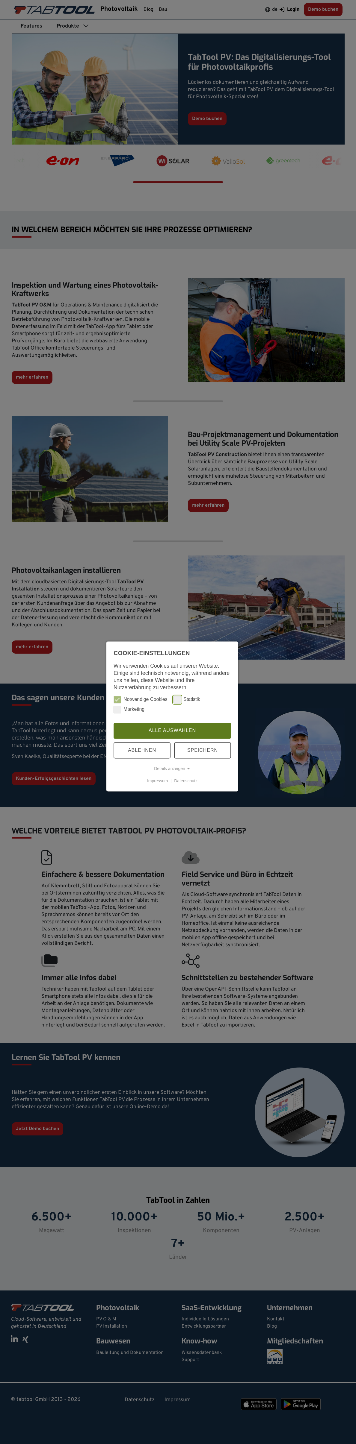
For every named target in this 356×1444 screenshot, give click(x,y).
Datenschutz (185, 780)
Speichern (202, 750)
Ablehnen (142, 750)
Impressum (157, 780)
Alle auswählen (172, 730)
